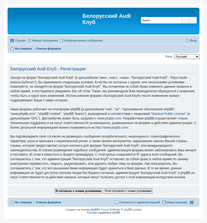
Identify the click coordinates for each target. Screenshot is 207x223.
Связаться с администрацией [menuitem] (139, 202)
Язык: (169, 56)
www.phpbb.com (109, 118)
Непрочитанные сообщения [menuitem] (83, 40)
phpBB (94, 209)
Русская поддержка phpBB (103, 212)
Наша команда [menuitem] (177, 202)
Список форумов (48, 202)
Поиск (185, 20)
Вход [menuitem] (193, 40)
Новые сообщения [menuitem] (45, 40)
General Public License (168, 114)
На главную (23, 202)
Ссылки (20, 40)
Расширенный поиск (193, 20)
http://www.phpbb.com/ (112, 127)
